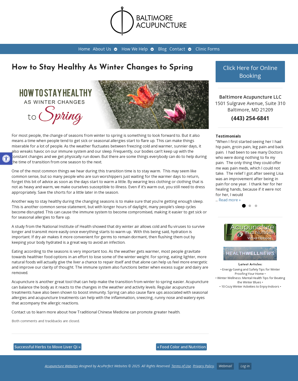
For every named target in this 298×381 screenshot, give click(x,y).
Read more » (230, 199)
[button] (6, 158)
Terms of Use (181, 366)
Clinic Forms (208, 49)
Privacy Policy (203, 366)
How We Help (135, 49)
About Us (102, 49)
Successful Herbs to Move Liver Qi (47, 346)
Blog (162, 49)
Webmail (225, 366)
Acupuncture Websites (61, 366)
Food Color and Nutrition (181, 346)
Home (84, 49)
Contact (177, 49)
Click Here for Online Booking (250, 71)
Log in (245, 366)
